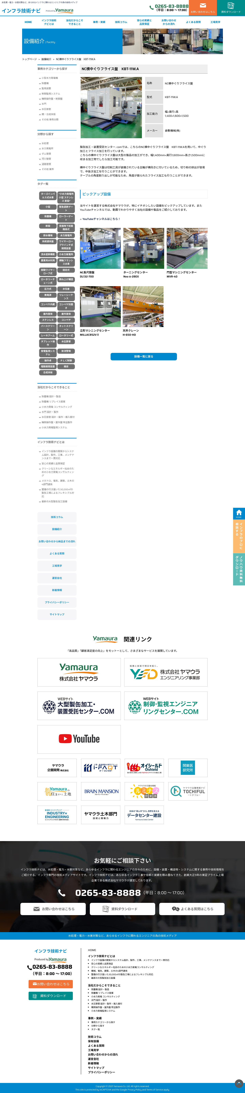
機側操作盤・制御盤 (52, 99)
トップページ (29, 59)
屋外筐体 (66, 314)
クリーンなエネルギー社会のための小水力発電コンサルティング (58, 472)
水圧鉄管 (46, 109)
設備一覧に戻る (143, 356)
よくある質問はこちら (197, 909)
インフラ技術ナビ (21, 11)
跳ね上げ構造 (66, 279)
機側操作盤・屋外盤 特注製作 (57, 422)
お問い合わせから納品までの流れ (57, 541)
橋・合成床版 (49, 114)
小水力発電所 (66, 254)
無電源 (47, 295)
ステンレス (48, 320)
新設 (48, 226)
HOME (28, 22)
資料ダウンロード (231, 12)
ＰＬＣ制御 (66, 360)
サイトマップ (57, 614)
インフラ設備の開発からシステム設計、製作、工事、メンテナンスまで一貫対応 (58, 455)
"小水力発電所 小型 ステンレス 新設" (66, 197)
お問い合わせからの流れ (168, 22)
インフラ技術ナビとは (49, 22)
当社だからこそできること (74, 22)
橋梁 (66, 366)
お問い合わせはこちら (203, 12)
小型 (48, 207)
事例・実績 (99, 22)
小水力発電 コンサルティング (57, 407)
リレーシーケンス (66, 296)
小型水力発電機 (50, 78)
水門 (44, 104)
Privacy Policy (135, 1089)
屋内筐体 (47, 314)
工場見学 (215, 22)
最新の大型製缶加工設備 (54, 501)
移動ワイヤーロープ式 (48, 271)
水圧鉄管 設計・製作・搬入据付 (58, 417)
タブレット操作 (48, 343)
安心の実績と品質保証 (144, 22)
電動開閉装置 (48, 366)
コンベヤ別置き (66, 306)
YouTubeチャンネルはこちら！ (102, 219)
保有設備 (93, 1041)
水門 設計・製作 (50, 412)
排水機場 (47, 235)
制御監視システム (51, 93)
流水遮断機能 (48, 254)
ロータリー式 (66, 335)
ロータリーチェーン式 (48, 281)
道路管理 (46, 164)
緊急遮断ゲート (66, 208)
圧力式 (47, 289)
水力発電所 (47, 148)
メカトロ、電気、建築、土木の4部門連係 (58, 482)
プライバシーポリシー (57, 602)
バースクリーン (48, 327)
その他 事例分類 (50, 119)
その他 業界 (48, 169)
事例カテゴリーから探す (103, 1022)
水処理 (45, 143)
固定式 (66, 270)
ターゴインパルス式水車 (48, 195)
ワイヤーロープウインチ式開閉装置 (66, 245)
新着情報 (57, 590)
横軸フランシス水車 (66, 262)
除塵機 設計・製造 (51, 396)
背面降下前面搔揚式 (66, 227)
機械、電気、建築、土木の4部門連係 (109, 971)
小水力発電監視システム (54, 427)
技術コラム (121, 22)
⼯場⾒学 (93, 1050)
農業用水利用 (48, 260)
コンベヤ (66, 320)
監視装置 (46, 88)
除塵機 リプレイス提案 (53, 401)
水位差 (66, 289)
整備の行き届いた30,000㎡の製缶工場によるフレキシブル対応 (58, 493)
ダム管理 (46, 154)
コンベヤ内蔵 (48, 304)
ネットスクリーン (66, 327)
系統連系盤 (48, 241)
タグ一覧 (95, 1029)
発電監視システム (48, 352)
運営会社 (57, 578)
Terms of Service (154, 1089)
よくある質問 (193, 22)
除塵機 (45, 83)
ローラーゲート (66, 218)
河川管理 (46, 159)
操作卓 (47, 360)
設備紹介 (46, 59)
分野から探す (97, 1026)
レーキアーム (48, 335)
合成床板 (47, 372)
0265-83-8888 (172, 6)
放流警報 (66, 351)
